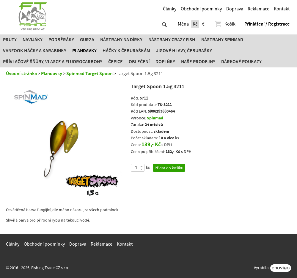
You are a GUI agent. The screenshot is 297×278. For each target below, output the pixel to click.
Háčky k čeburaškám (126, 50)
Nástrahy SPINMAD (222, 39)
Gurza (87, 39)
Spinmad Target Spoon (89, 73)
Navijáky (33, 39)
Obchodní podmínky (201, 9)
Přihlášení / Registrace (267, 24)
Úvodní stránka (21, 73)
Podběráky (61, 39)
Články (169, 9)
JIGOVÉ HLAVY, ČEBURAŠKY (184, 50)
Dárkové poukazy (241, 61)
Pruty (10, 39)
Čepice (115, 61)
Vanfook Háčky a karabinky (34, 50)
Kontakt (282, 9)
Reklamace (258, 9)
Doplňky (165, 61)
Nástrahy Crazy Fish (171, 39)
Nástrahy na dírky (121, 39)
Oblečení (139, 61)
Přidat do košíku (169, 168)
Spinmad (155, 118)
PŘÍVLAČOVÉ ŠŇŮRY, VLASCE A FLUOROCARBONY (52, 61)
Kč (195, 24)
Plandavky (84, 50)
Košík (224, 24)
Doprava (234, 9)
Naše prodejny (198, 61)
